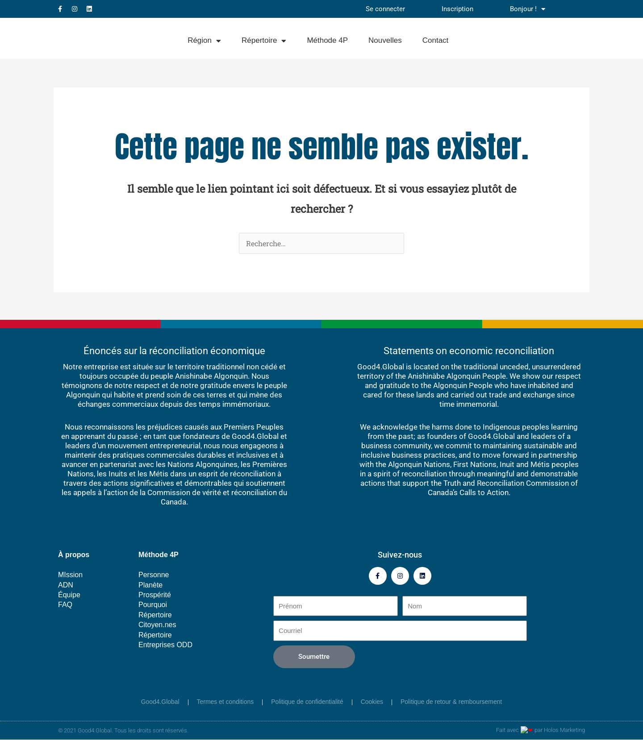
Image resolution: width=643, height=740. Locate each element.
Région (204, 40)
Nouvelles (385, 40)
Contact (435, 40)
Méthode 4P (327, 40)
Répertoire (264, 40)
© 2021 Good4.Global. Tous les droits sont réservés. (123, 731)
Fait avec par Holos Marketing (544, 731)
